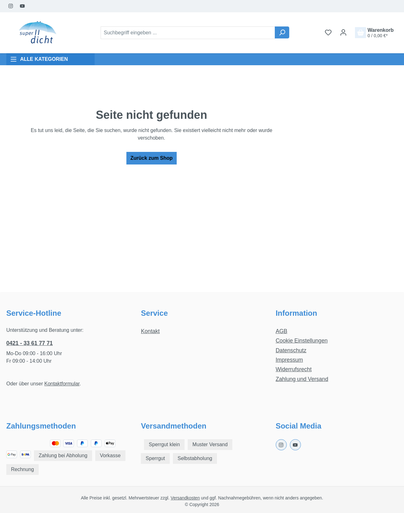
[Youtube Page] (22, 6)
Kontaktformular (62, 383)
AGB (281, 331)
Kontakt (150, 331)
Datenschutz (291, 350)
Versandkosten (185, 497)
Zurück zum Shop (151, 158)
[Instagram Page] (10, 6)
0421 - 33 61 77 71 (29, 343)
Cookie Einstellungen (302, 340)
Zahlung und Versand (302, 379)
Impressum (289, 360)
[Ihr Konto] (343, 32)
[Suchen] (282, 32)
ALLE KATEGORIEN (39, 59)
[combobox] (188, 32)
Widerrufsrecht (294, 369)
